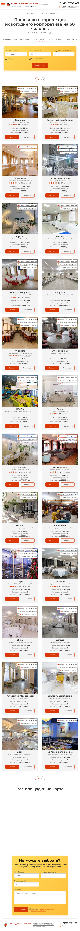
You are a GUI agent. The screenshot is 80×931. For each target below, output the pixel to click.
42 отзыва (66, 586)
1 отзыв (65, 125)
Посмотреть (27, 137)
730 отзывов (26, 125)
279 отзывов (65, 183)
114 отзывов (26, 355)
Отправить (21, 909)
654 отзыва (26, 586)
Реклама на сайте (39, 926)
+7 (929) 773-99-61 (68, 3)
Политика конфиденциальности (43, 924)
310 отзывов (25, 472)
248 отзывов (26, 297)
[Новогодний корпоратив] (21, 5)
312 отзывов (25, 183)
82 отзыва (66, 414)
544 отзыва (66, 472)
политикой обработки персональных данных (42, 909)
